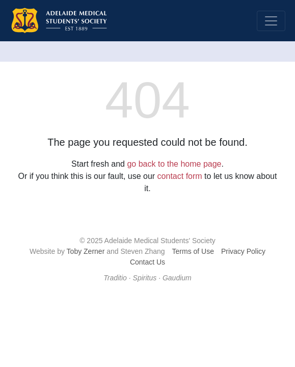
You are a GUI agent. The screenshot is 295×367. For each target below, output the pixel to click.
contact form (179, 176)
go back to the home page (174, 164)
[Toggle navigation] (271, 21)
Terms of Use (193, 251)
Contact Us (147, 262)
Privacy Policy (243, 251)
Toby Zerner (86, 251)
